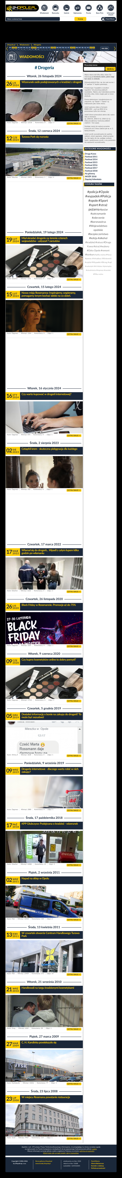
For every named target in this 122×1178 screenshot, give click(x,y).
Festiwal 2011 (91, 157)
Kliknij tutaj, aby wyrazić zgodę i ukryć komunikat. (61, 1153)
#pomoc (88, 259)
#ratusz (99, 242)
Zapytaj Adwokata (93, 179)
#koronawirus (98, 222)
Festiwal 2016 (91, 165)
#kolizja (93, 238)
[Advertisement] (44, 205)
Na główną (90, 174)
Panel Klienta (95, 1161)
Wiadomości (24, 45)
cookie (94, 1149)
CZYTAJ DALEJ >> (74, 123)
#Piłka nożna (98, 274)
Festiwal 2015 (91, 162)
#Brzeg (104, 262)
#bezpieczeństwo (98, 234)
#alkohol (102, 238)
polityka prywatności (86, 1151)
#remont (105, 250)
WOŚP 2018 (90, 177)
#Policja (105, 196)
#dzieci (100, 266)
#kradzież (90, 242)
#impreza (99, 270)
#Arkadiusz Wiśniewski (101, 259)
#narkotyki (89, 266)
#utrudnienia (91, 270)
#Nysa (108, 255)
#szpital (88, 262)
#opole (93, 200)
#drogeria (37, 45)
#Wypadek (96, 262)
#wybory (104, 246)
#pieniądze (107, 266)
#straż (96, 246)
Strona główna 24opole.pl (43, 1161)
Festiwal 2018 (91, 171)
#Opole (104, 192)
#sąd (110, 262)
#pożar (104, 209)
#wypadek (92, 196)
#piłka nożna (100, 255)
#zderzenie (98, 218)
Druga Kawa (90, 154)
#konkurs (90, 254)
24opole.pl (11, 45)
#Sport (103, 200)
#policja (92, 192)
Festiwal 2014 (91, 160)
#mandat (107, 270)
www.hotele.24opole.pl (42, 1163)
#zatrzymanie (98, 213)
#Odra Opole (93, 250)
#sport (93, 205)
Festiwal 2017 (91, 168)
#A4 (95, 266)
